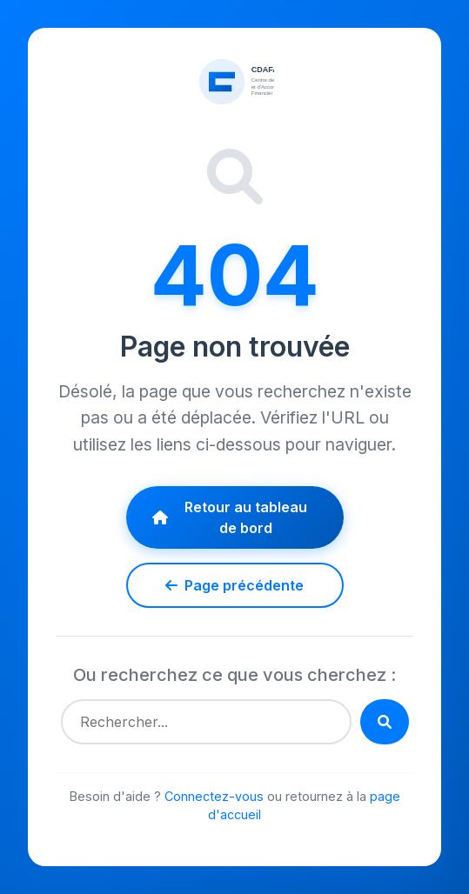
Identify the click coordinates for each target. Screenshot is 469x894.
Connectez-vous (214, 796)
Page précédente (234, 585)
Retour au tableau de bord (230, 517)
